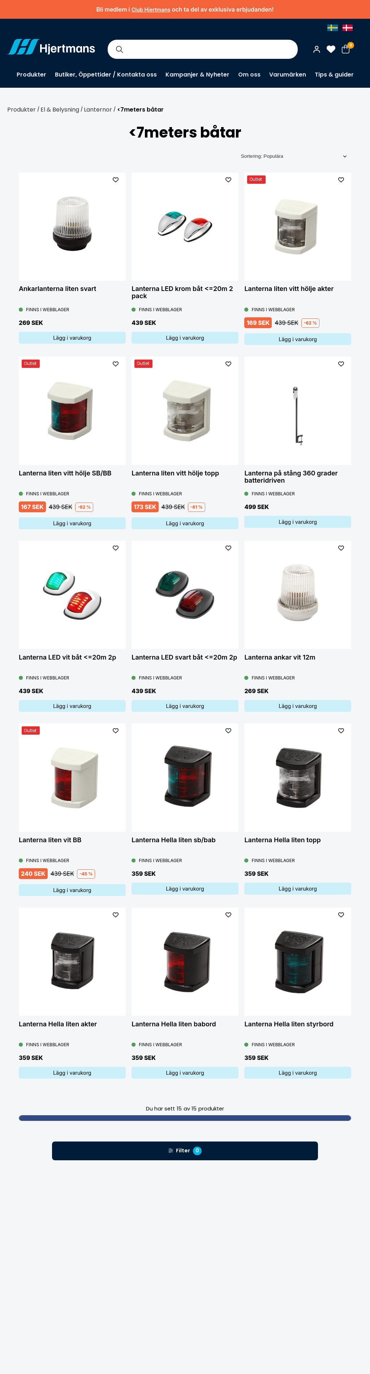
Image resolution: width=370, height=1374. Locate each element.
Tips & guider (334, 74)
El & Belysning (59, 109)
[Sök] (119, 49)
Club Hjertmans (151, 9)
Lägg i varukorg (72, 338)
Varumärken (287, 74)
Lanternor (98, 109)
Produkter (31, 74)
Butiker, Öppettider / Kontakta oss (106, 74)
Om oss (249, 74)
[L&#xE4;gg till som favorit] (115, 179)
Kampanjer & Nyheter (197, 74)
